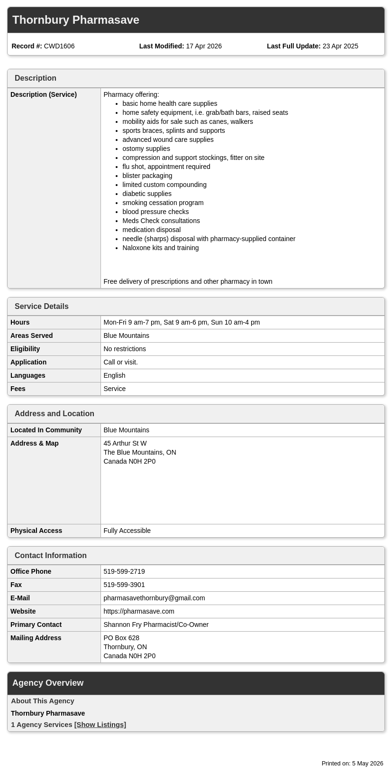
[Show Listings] (100, 724)
